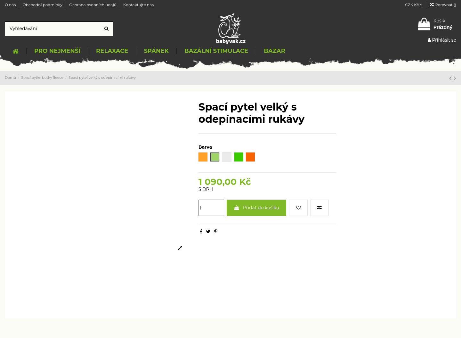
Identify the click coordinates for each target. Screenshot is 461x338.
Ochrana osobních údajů (93, 4)
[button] (57, 51)
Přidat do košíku (256, 207)
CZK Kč (413, 4)
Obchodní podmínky (43, 4)
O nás (11, 4)
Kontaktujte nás (138, 4)
